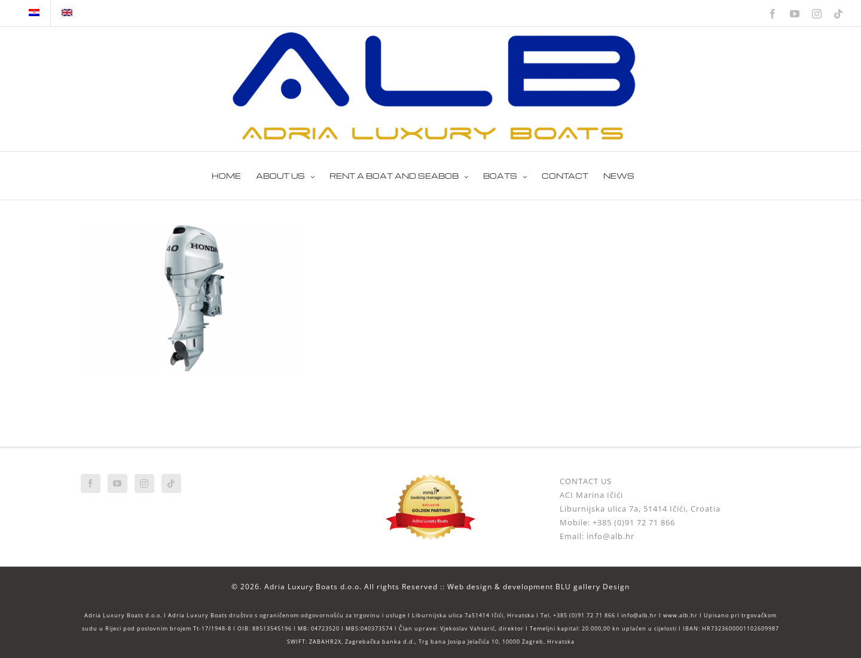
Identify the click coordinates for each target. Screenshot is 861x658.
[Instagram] (144, 483)
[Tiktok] (171, 483)
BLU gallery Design (592, 587)
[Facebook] (90, 483)
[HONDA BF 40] (191, 230)
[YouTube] (117, 483)
